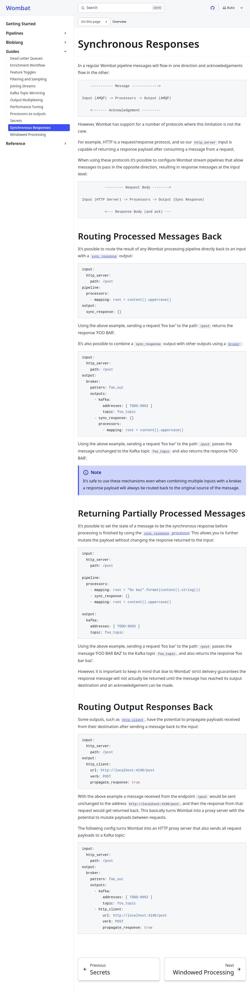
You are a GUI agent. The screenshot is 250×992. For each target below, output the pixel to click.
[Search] (121, 8)
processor (166, 533)
